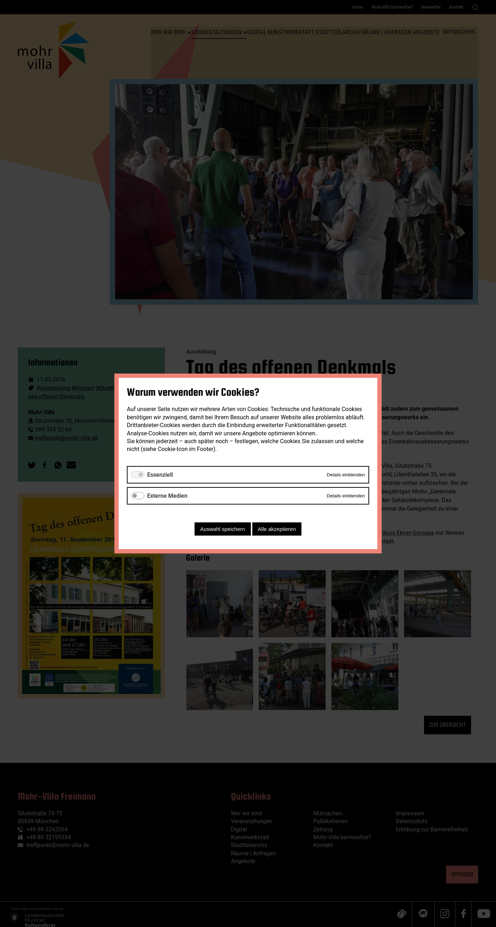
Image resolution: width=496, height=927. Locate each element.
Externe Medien (167, 495)
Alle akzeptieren (277, 529)
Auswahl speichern (222, 529)
